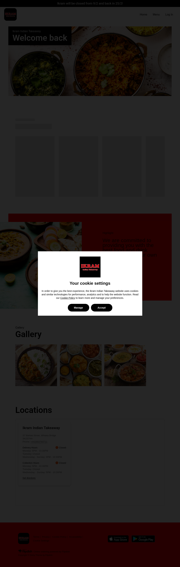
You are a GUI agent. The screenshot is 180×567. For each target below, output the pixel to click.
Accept (102, 307)
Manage (78, 307)
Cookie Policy (67, 298)
